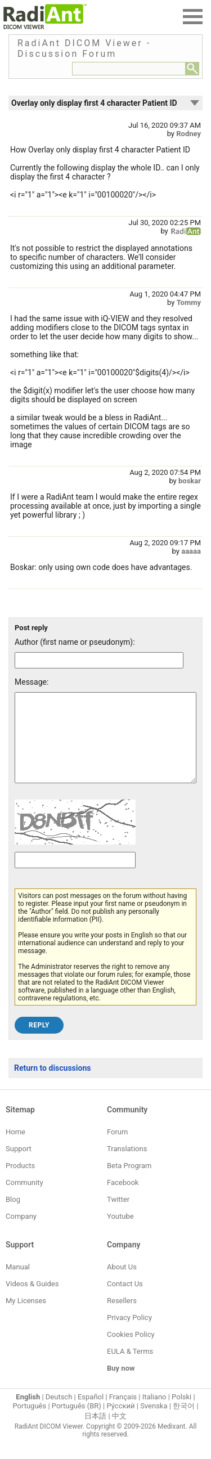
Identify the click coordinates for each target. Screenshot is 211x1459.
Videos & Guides (32, 1300)
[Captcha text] (75, 877)
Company (21, 1233)
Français (123, 1413)
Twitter (118, 1216)
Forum (117, 1148)
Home (15, 1148)
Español (91, 1413)
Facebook (122, 1199)
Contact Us (125, 1300)
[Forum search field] (129, 68)
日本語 (95, 1433)
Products (20, 1182)
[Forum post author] (99, 660)
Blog (13, 1216)
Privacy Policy (129, 1334)
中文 (119, 1433)
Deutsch (59, 1413)
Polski (181, 1413)
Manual (18, 1284)
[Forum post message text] (105, 746)
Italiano (154, 1413)
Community (24, 1199)
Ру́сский (121, 1422)
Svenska (153, 1422)
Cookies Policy (131, 1351)
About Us (122, 1284)
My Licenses (26, 1317)
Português (29, 1422)
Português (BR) (76, 1422)
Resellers (122, 1317)
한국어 (184, 1422)
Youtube (120, 1233)
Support (19, 1165)
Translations (127, 1165)
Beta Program (129, 1182)
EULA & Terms (130, 1368)
